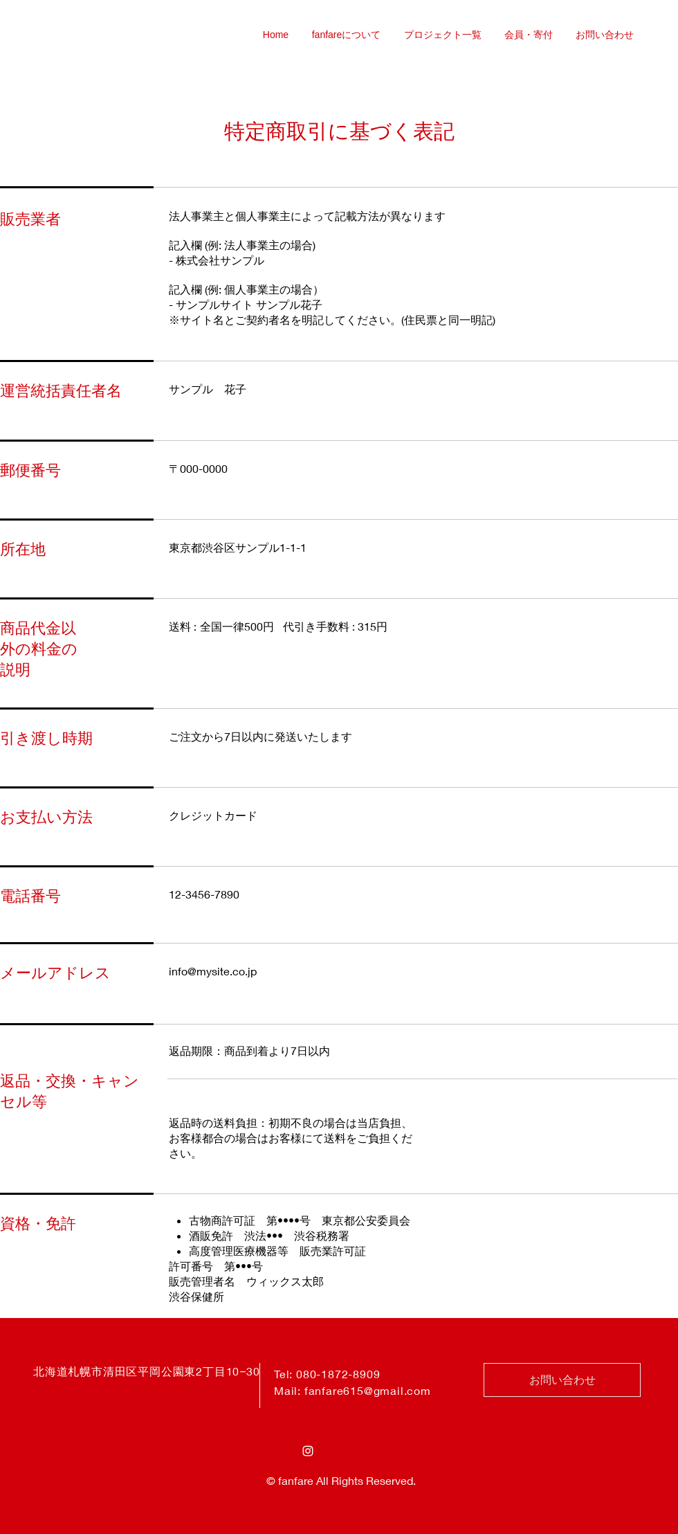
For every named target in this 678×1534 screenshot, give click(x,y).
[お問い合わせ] (562, 1380)
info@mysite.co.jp (213, 970)
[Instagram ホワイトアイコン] (308, 1451)
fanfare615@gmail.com (367, 1390)
